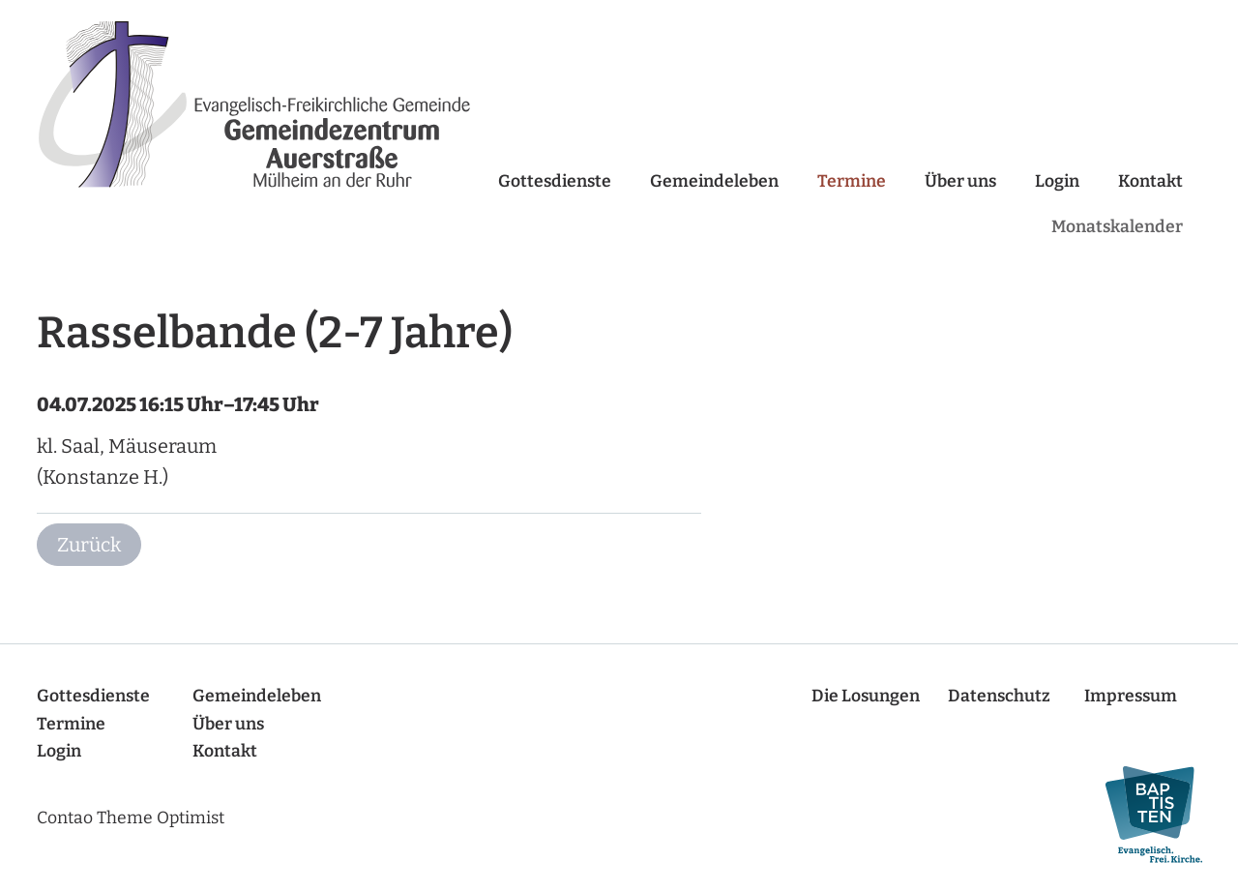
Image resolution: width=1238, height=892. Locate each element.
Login (1057, 181)
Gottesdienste (554, 181)
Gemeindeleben (714, 181)
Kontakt (1150, 181)
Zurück (89, 544)
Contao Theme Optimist (130, 818)
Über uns (960, 181)
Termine (851, 181)
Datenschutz (999, 696)
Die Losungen (865, 696)
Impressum (1130, 696)
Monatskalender (1117, 227)
